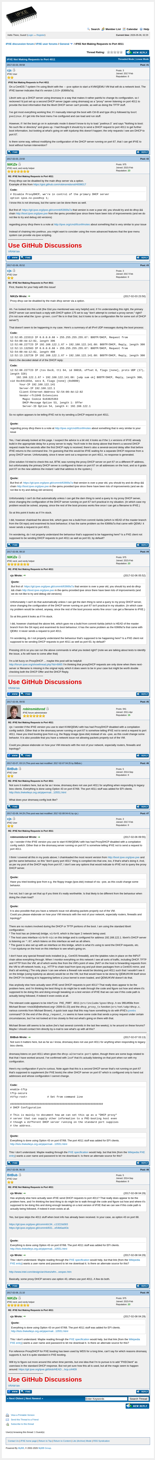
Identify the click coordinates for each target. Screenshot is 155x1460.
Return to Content (62, 1441)
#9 (147, 1292)
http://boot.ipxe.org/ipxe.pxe (32, 213)
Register (41, 35)
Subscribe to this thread (22, 1424)
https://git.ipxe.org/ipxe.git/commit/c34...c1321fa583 (38, 1224)
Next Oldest (16, 1398)
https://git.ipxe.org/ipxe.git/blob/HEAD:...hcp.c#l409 (48, 1369)
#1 (147, 65)
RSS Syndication (101, 1441)
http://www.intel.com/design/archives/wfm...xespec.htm (40, 1271)
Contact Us (13, 1441)
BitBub (77, 763)
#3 (147, 265)
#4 (147, 551)
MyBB (21, 1448)
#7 (147, 813)
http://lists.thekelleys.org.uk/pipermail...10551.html (37, 792)
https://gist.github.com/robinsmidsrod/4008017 (59, 184)
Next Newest (33, 1398)
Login (30, 35)
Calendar (130, 29)
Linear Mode (142, 59)
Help (144, 29)
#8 (147, 1169)
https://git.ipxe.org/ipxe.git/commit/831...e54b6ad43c (39, 1227)
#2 (147, 159)
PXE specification (78, 1152)
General (64, 43)
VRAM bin (14, 251)
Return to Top (45, 1441)
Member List (111, 29)
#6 (147, 763)
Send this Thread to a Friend (25, 1419)
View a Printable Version (23, 1415)
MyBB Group (45, 1448)
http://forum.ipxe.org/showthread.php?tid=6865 (36, 664)
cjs (9, 70)
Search (93, 29)
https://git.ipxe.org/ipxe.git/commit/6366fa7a (47, 209)
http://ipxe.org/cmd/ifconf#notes (72, 224)
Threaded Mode (126, 59)
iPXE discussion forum (20, 43)
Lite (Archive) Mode (82, 1441)
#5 (147, 702)
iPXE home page (28, 1441)
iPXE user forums (46, 43)
